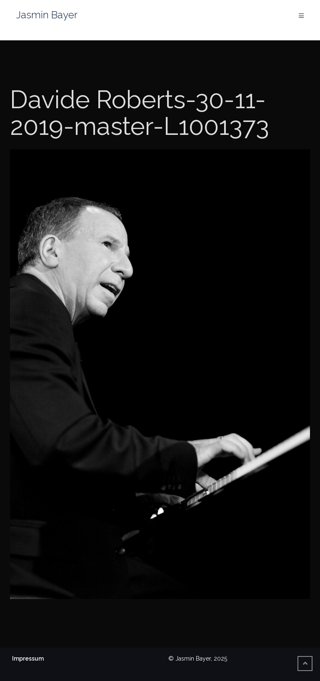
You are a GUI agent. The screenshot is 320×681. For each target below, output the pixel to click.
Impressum (28, 658)
